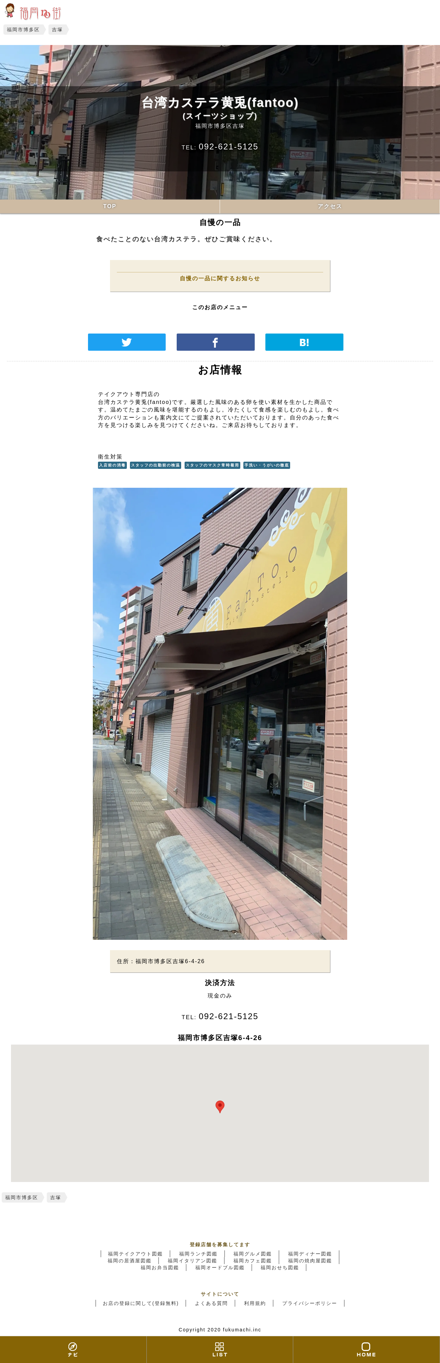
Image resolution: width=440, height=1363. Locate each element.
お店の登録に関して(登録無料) (141, 1303)
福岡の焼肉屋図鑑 (310, 1260)
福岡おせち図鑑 (280, 1267)
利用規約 (255, 1303)
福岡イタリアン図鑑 (192, 1260)
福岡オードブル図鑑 (220, 1267)
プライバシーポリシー (309, 1303)
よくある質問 (211, 1303)
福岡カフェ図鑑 (252, 1260)
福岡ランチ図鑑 (198, 1254)
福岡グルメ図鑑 (252, 1254)
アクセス (330, 206)
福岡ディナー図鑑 (310, 1254)
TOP (110, 206)
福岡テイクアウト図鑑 (135, 1254)
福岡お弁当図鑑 (160, 1267)
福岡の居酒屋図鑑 (130, 1260)
